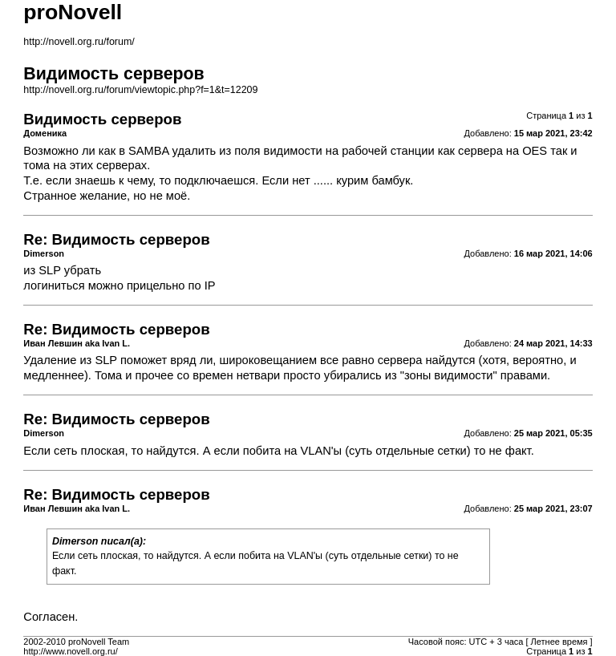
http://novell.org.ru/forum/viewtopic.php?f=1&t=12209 (140, 89)
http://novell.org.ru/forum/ (78, 41)
